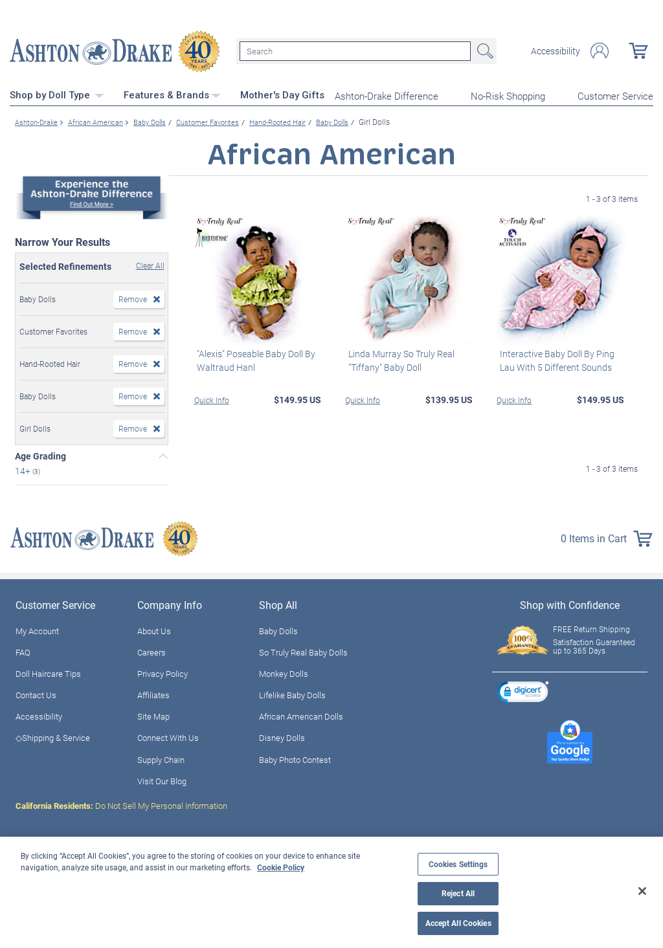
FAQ (23, 651)
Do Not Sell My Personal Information (121, 804)
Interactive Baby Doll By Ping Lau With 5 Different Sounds (554, 358)
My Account (37, 629)
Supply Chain (161, 758)
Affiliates (153, 694)
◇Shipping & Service (53, 736)
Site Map (153, 715)
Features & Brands (172, 94)
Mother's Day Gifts (282, 94)
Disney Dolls (282, 736)
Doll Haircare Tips (48, 672)
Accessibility (555, 50)
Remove (132, 297)
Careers (151, 651)
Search (484, 50)
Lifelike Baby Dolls (292, 694)
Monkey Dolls (283, 672)
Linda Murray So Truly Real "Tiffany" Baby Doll (398, 358)
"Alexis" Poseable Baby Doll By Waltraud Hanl (253, 358)
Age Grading (40, 454)
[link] (523, 692)
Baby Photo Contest (295, 758)
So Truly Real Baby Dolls (303, 651)
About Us (154, 629)
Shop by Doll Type (57, 94)
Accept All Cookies (458, 923)
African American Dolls (301, 715)
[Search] (355, 50)
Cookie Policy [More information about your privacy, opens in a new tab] (280, 867)
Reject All (458, 893)
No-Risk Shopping (508, 94)
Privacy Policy (162, 672)
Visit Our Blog (161, 780)
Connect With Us (168, 736)
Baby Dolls (278, 629)
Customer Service (615, 94)
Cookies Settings (458, 864)
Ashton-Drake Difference (386, 94)
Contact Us (36, 694)
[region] (331, 892)
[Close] (642, 891)
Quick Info (211, 398)
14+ (23, 469)
